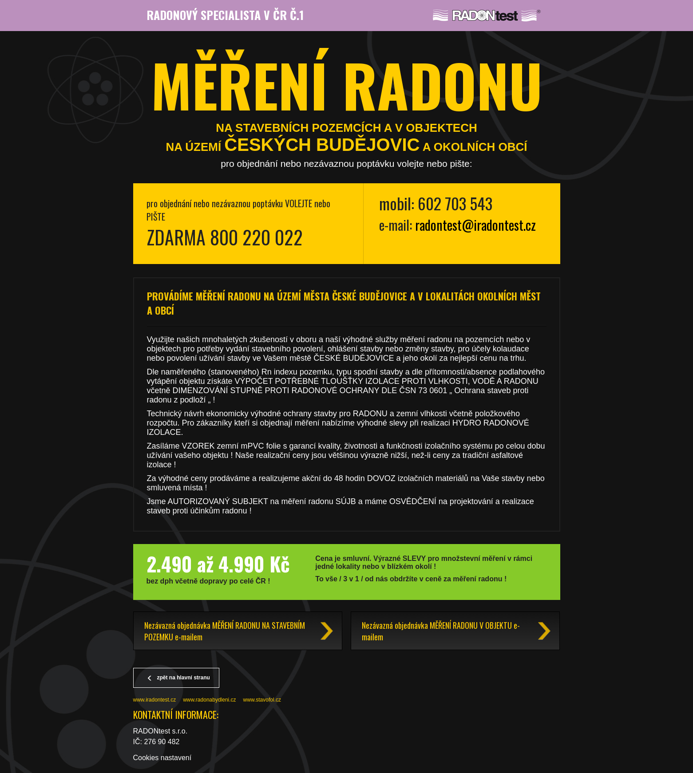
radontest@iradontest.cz (475, 225)
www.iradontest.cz (154, 700)
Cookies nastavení (162, 757)
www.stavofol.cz (262, 700)
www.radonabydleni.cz (209, 700)
